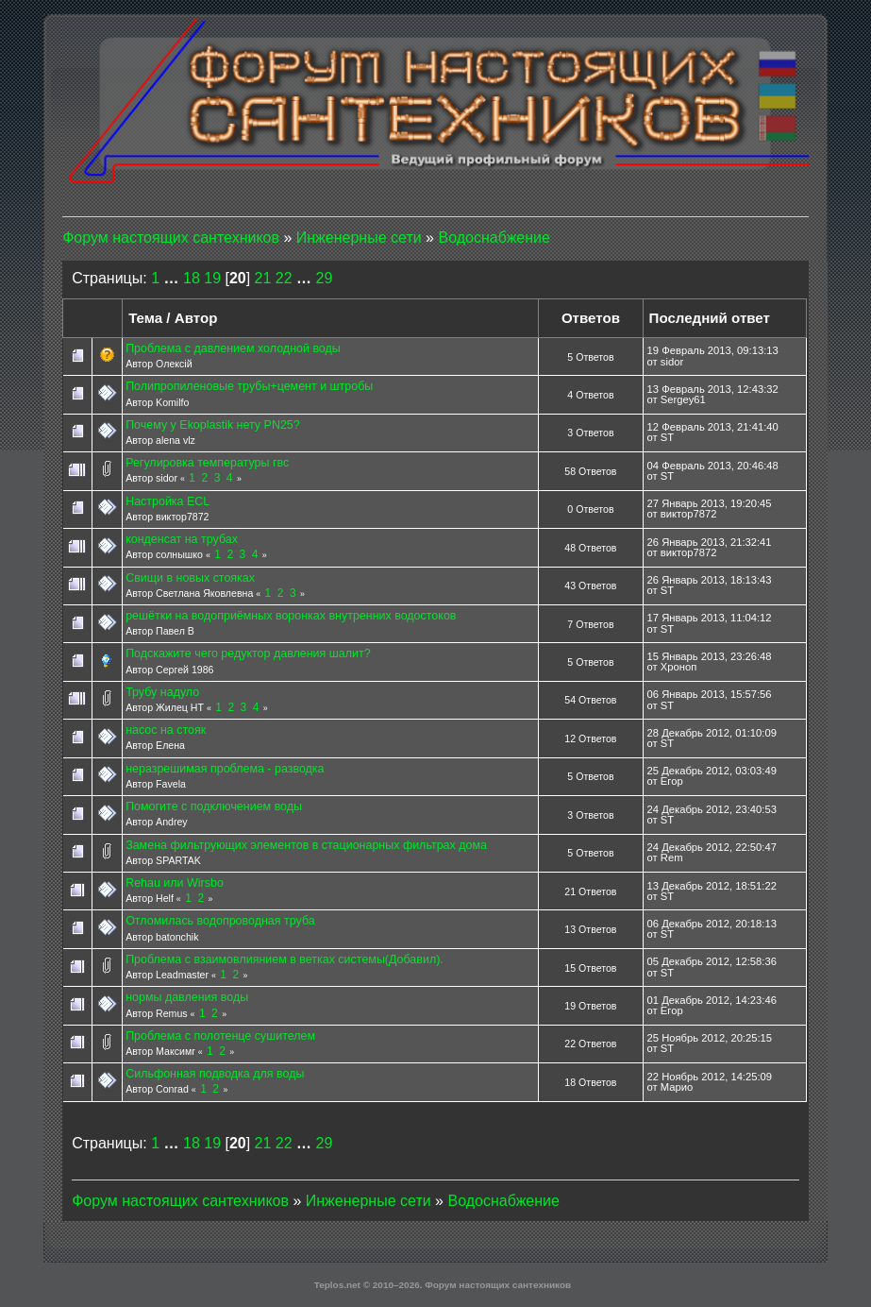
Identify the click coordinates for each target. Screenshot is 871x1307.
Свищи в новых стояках (190, 578)
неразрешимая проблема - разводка (225, 768)
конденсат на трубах (182, 539)
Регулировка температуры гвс (207, 462)
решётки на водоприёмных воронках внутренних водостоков (291, 615)
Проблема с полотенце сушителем (220, 1036)
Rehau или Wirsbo (175, 883)
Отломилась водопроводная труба (220, 920)
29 (324, 278)
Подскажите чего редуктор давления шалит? (248, 653)
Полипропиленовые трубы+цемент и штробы (249, 386)
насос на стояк (166, 730)
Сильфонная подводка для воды (215, 1073)
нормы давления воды (187, 997)
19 (212, 278)
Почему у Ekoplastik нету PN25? (213, 425)
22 (284, 278)
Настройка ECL (167, 501)
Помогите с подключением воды (214, 806)
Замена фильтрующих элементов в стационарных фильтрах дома (306, 845)
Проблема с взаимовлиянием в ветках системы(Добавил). (285, 959)
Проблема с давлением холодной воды (233, 348)
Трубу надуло (162, 692)
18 (191, 278)
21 (263, 278)
